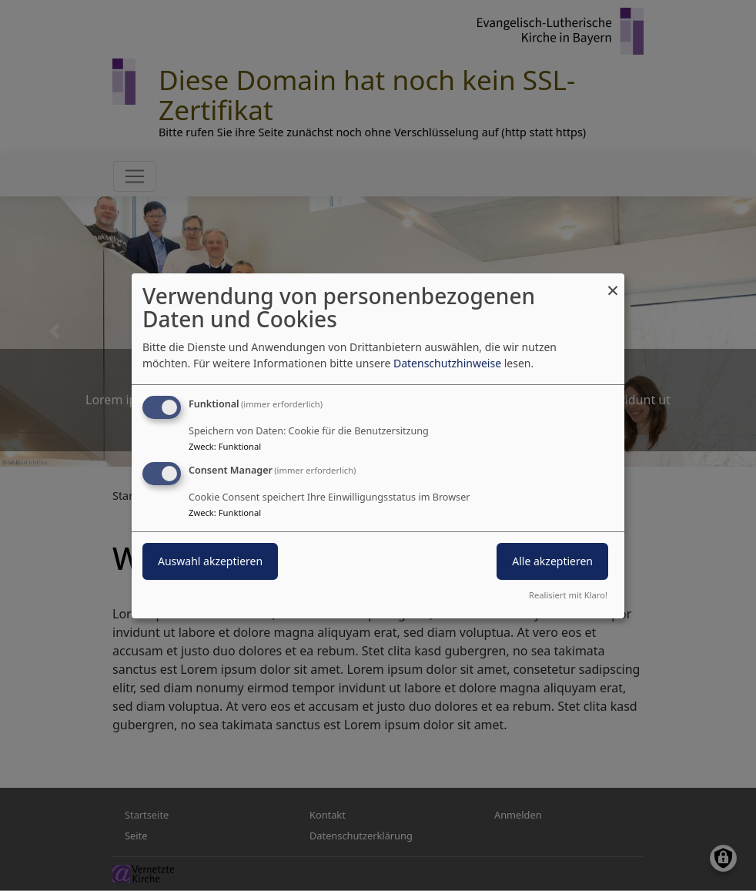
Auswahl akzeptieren (210, 561)
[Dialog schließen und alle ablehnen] (612, 282)
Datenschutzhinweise (447, 363)
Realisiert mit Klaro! (568, 595)
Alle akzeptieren (552, 561)
